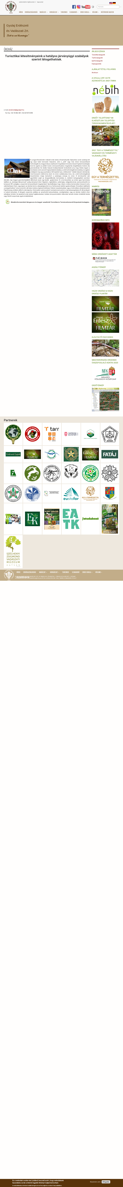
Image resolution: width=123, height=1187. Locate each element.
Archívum (95, 72)
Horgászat (54, 12)
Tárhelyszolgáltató (62, 576)
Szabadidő (73, 12)
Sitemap (73, 576)
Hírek (21, 12)
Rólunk (95, 12)
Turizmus (64, 12)
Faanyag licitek (96, 64)
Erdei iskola (85, 12)
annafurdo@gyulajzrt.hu (16, 110)
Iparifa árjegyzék (97, 61)
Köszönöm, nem (95, 1182)
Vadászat (43, 12)
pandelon (44, 576)
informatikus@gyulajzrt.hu (36, 578)
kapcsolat (40, 2)
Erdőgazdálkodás (31, 12)
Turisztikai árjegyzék (98, 55)
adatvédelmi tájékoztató (27, 2)
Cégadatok (50, 576)
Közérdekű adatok (107, 12)
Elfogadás (106, 1182)
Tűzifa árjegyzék (97, 58)
